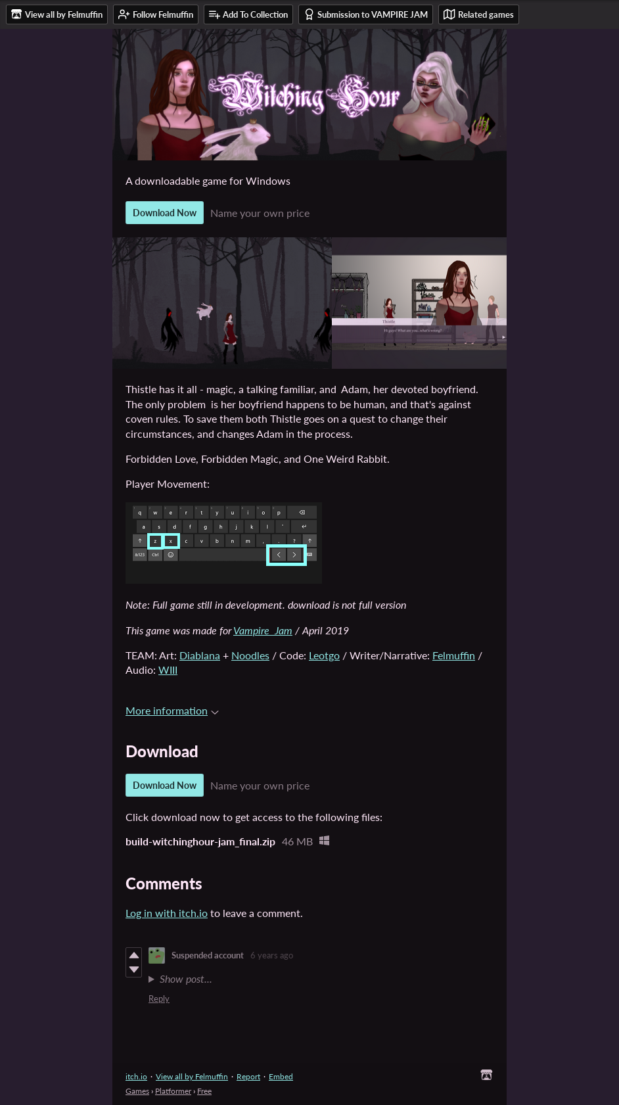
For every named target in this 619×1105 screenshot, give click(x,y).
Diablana (199, 655)
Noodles (250, 655)
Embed (281, 1076)
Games (137, 1091)
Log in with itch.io (167, 912)
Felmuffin (453, 655)
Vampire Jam (262, 630)
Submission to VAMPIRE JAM (366, 14)
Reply (159, 998)
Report (248, 1076)
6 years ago (271, 955)
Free (204, 1091)
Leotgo (324, 655)
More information (172, 710)
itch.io (136, 1076)
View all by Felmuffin (192, 1076)
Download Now (164, 212)
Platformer (173, 1091)
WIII (167, 669)
